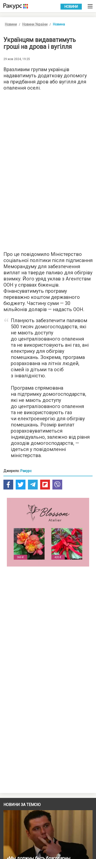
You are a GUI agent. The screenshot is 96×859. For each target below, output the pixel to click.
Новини (71, 7)
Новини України (35, 24)
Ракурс (26, 471)
